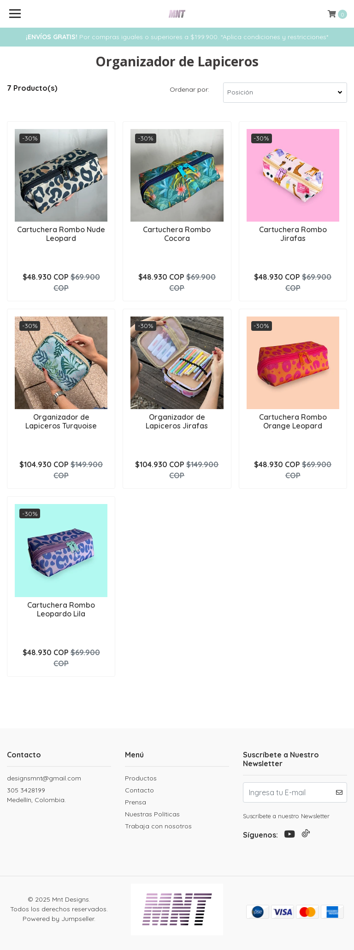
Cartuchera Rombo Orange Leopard (293, 421)
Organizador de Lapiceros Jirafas (177, 421)
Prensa (135, 802)
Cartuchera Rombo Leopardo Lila (61, 609)
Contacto (139, 790)
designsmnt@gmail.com (44, 778)
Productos (141, 778)
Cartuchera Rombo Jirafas (293, 234)
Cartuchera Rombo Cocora (177, 234)
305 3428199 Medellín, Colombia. (36, 795)
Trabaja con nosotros (158, 826)
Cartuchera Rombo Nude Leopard (61, 234)
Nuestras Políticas (152, 814)
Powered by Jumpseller (58, 919)
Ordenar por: (189, 89)
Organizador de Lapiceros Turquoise (61, 421)
